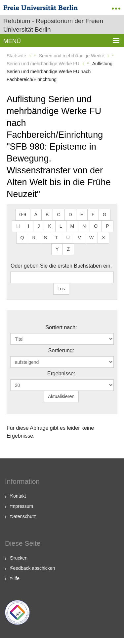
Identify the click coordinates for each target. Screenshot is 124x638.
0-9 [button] (23, 214)
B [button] (47, 214)
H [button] (18, 226)
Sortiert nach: (61, 327)
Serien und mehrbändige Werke (71, 55)
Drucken (18, 558)
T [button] (56, 237)
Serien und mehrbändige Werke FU (43, 63)
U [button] (67, 237)
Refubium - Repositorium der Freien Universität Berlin (53, 25)
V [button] (79, 237)
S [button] (45, 237)
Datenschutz (23, 516)
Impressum (21, 506)
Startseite (16, 55)
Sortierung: (61, 350)
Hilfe (15, 578)
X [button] (103, 237)
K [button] (49, 226)
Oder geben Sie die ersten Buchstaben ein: (61, 266)
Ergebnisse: (61, 373)
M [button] (72, 226)
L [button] (61, 226)
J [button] (38, 226)
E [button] (81, 214)
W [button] (91, 237)
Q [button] (22, 237)
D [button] (70, 214)
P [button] (107, 226)
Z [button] (68, 249)
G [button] (104, 214)
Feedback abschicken (32, 568)
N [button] (84, 226)
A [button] (35, 214)
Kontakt (18, 496)
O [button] (96, 226)
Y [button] (57, 249)
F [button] (93, 214)
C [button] (58, 214)
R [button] (33, 237)
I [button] (28, 226)
